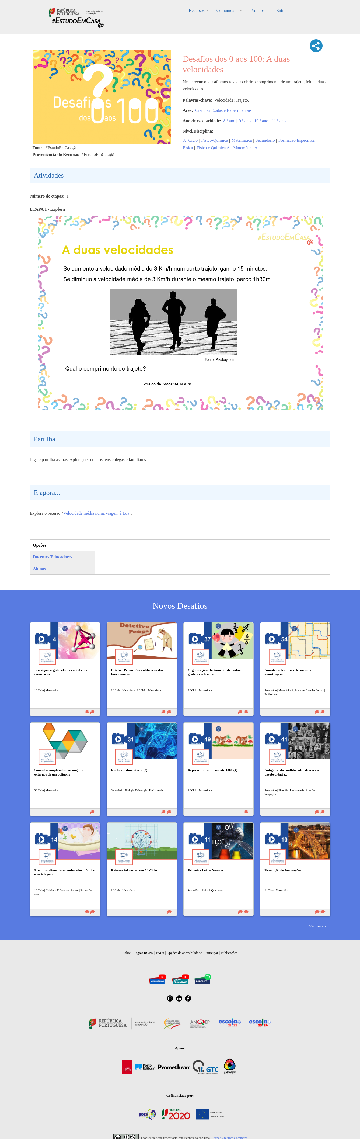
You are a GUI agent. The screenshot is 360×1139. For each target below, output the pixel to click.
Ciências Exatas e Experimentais (223, 110)
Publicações (229, 953)
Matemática (242, 140)
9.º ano (245, 121)
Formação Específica (296, 140)
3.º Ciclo (190, 140)
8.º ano (229, 121)
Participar (211, 953)
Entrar (281, 10)
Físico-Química (214, 140)
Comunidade (227, 10)
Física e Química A (213, 148)
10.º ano (261, 121)
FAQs (160, 953)
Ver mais (316, 926)
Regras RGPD (143, 953)
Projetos (257, 10)
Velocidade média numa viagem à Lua (96, 513)
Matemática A (245, 148)
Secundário (265, 140)
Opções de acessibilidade (184, 953)
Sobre (127, 953)
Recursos (197, 10)
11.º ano (278, 121)
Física (188, 148)
